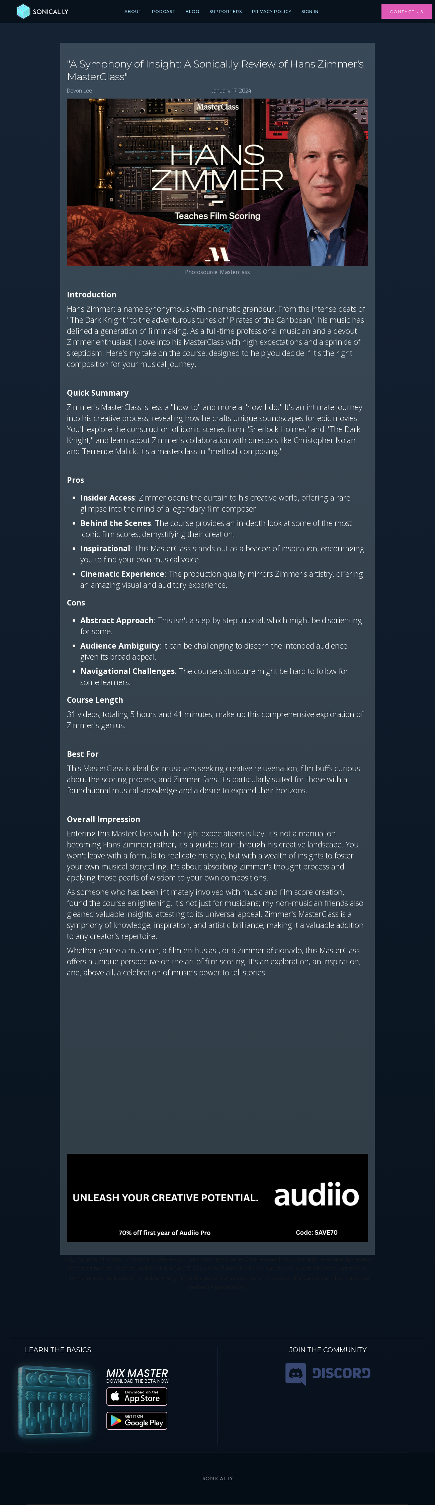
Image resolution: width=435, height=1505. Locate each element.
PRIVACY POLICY (271, 11)
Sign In (310, 11)
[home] (41, 11)
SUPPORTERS (225, 11)
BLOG (192, 11)
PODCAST (164, 11)
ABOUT (133, 11)
